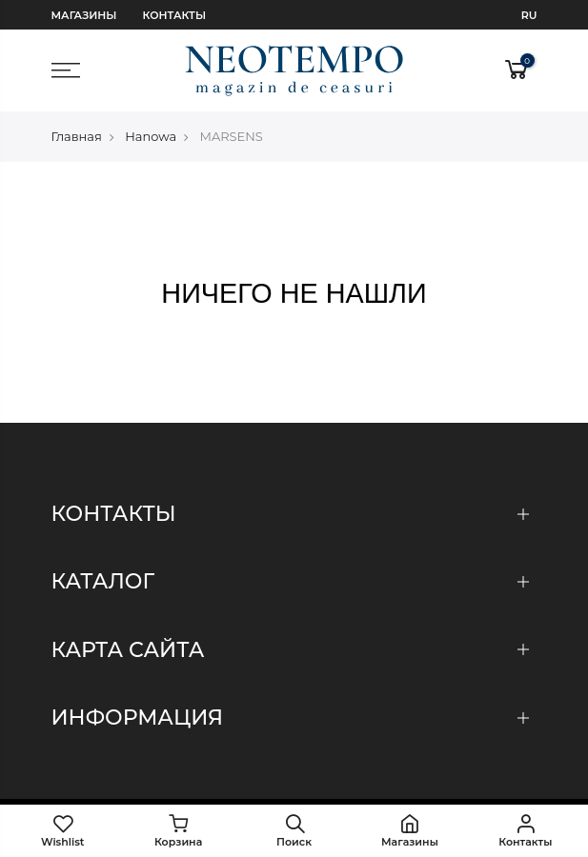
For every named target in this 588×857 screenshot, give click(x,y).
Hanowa (150, 136)
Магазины (84, 15)
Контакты (174, 15)
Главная (76, 136)
